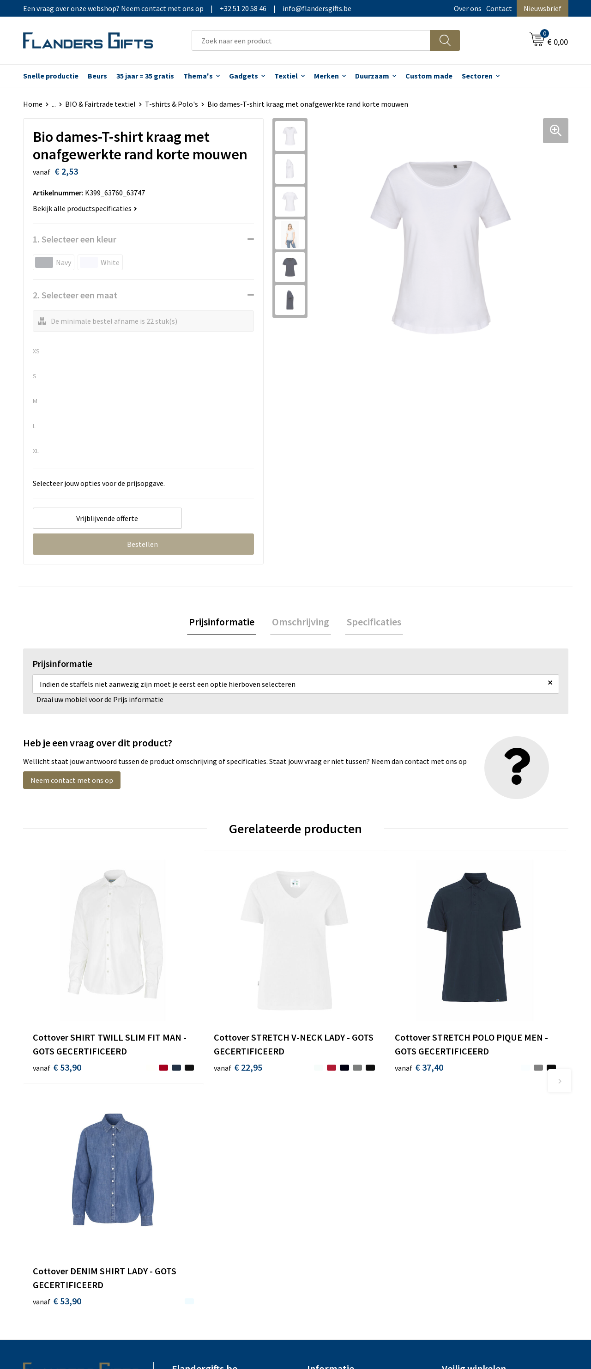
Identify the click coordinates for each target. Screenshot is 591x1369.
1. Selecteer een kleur (74, 239)
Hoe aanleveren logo (340, 1180)
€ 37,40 (329, 1038)
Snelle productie (50, 75)
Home (32, 104)
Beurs (97, 75)
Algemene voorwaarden (479, 1123)
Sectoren (477, 75)
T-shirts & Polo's (171, 104)
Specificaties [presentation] (370, 622)
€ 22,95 (193, 1038)
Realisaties (324, 1123)
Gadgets (243, 75)
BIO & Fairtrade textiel (100, 104)
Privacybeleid (463, 1152)
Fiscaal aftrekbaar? (336, 1152)
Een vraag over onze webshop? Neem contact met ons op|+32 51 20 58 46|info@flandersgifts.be (187, 8)
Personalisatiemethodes (346, 1166)
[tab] (225, 622)
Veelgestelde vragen (204, 1152)
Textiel (286, 75)
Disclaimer (459, 1166)
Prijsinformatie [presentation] (225, 622)
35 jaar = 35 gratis (145, 75)
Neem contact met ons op (71, 782)
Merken (326, 75)
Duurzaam (372, 75)
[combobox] (311, 40)
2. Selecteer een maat (75, 295)
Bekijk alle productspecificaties (85, 208)
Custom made (428, 75)
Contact (499, 8)
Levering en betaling (339, 1138)
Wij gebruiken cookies (476, 1138)
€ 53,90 (57, 1038)
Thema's (198, 75)
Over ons (468, 8)
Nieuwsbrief (542, 8)
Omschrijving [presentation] (300, 622)
